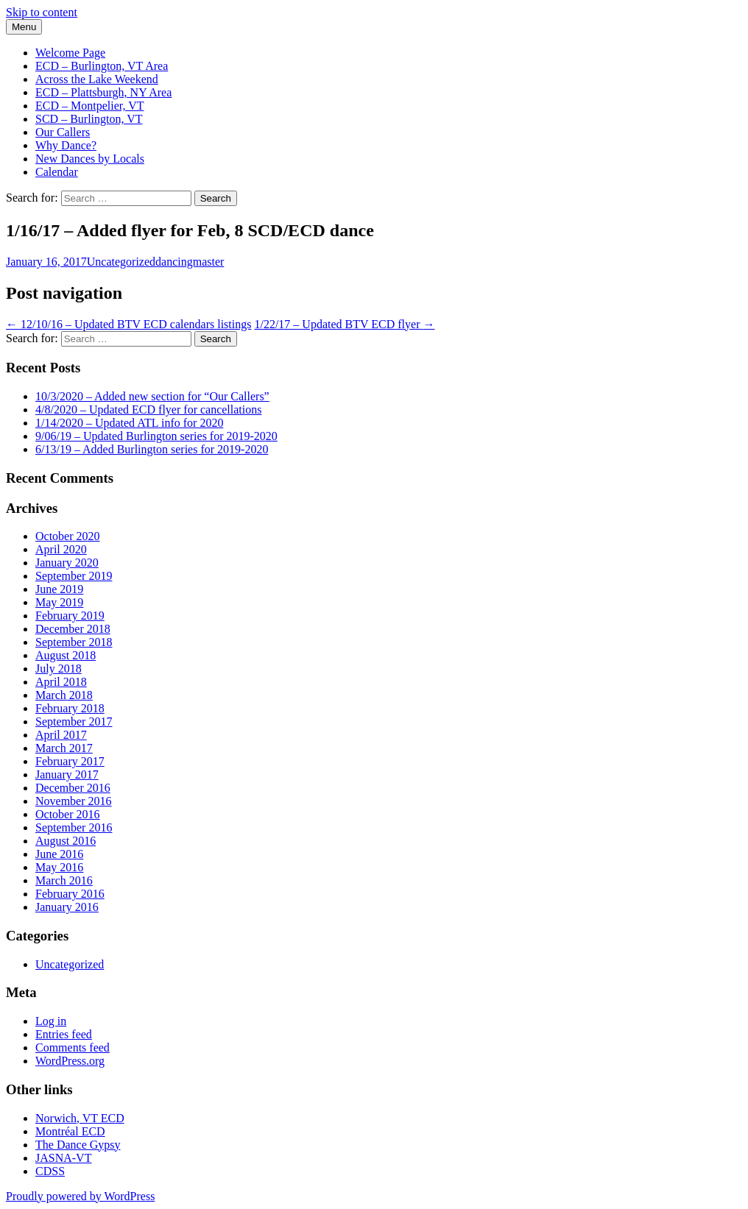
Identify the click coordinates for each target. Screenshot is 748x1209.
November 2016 (73, 801)
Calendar (56, 172)
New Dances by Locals (89, 158)
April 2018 (61, 682)
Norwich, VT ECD (79, 1118)
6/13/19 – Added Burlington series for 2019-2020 (151, 449)
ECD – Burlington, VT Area (101, 66)
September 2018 (73, 642)
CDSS (50, 1171)
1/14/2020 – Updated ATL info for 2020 (129, 422)
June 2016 (59, 854)
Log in (50, 1021)
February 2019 (70, 615)
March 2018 (64, 695)
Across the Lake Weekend (96, 79)
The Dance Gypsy (78, 1144)
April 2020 (61, 549)
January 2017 (67, 774)
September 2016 (73, 827)
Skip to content (41, 12)
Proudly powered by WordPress (80, 1196)
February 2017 (70, 761)
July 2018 (58, 668)
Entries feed (63, 1034)
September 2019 (73, 576)
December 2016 (72, 787)
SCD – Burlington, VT (89, 119)
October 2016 (67, 814)
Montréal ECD (70, 1131)
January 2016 (67, 907)
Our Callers (62, 132)
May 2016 (59, 867)
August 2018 (65, 655)
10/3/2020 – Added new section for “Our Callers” (152, 396)
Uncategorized (121, 261)
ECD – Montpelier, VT (89, 105)
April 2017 (61, 734)
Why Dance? (65, 145)
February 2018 (70, 708)
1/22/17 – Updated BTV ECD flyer (344, 324)
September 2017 (73, 721)
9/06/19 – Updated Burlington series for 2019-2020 (156, 436)
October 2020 (67, 536)
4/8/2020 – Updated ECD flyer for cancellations (148, 409)
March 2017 (64, 748)
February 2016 (70, 893)
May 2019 (59, 602)
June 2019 (59, 589)
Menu (24, 26)
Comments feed (72, 1047)
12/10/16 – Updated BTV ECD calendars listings (128, 324)
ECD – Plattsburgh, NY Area (103, 92)
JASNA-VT (63, 1158)
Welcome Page (70, 52)
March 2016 (64, 880)
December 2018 (72, 629)
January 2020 (67, 562)
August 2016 (65, 840)
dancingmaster (189, 261)
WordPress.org (70, 1060)
